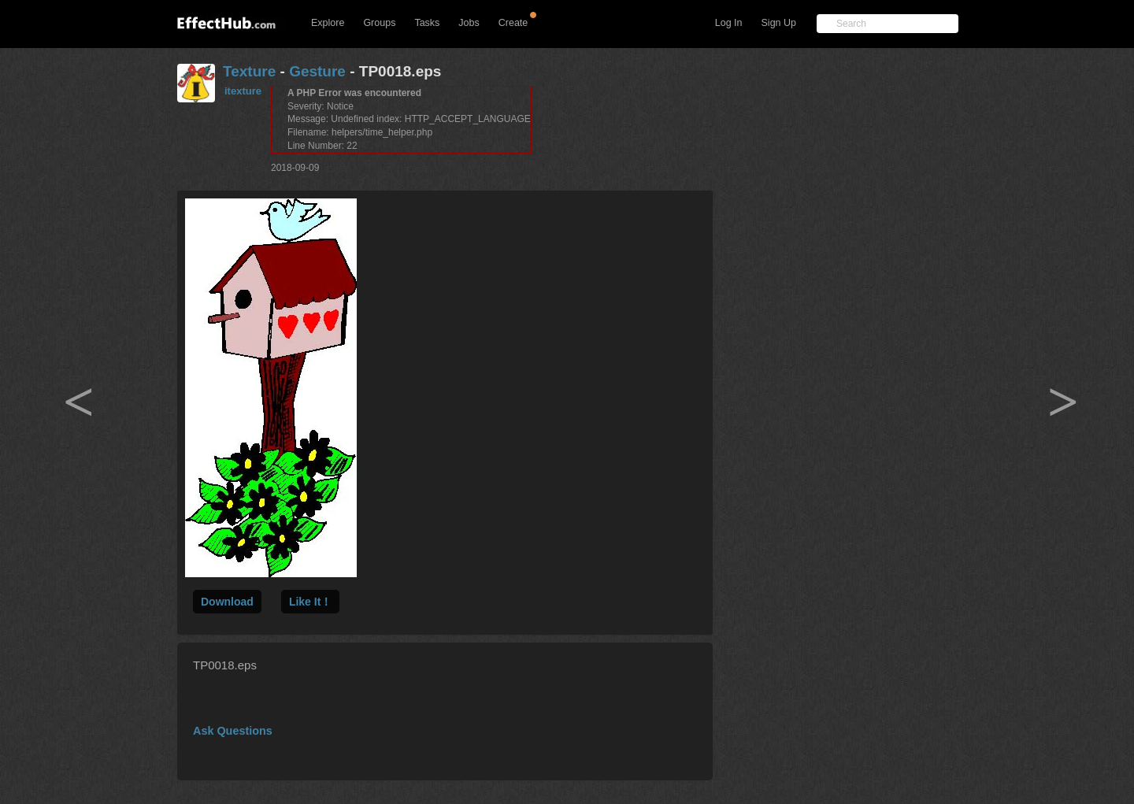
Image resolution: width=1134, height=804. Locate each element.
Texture (249, 71)
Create (513, 22)
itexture (242, 91)
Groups (379, 22)
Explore (327, 22)
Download (227, 601)
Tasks (426, 22)
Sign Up (779, 22)
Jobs (468, 22)
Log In (729, 22)
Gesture (317, 71)
